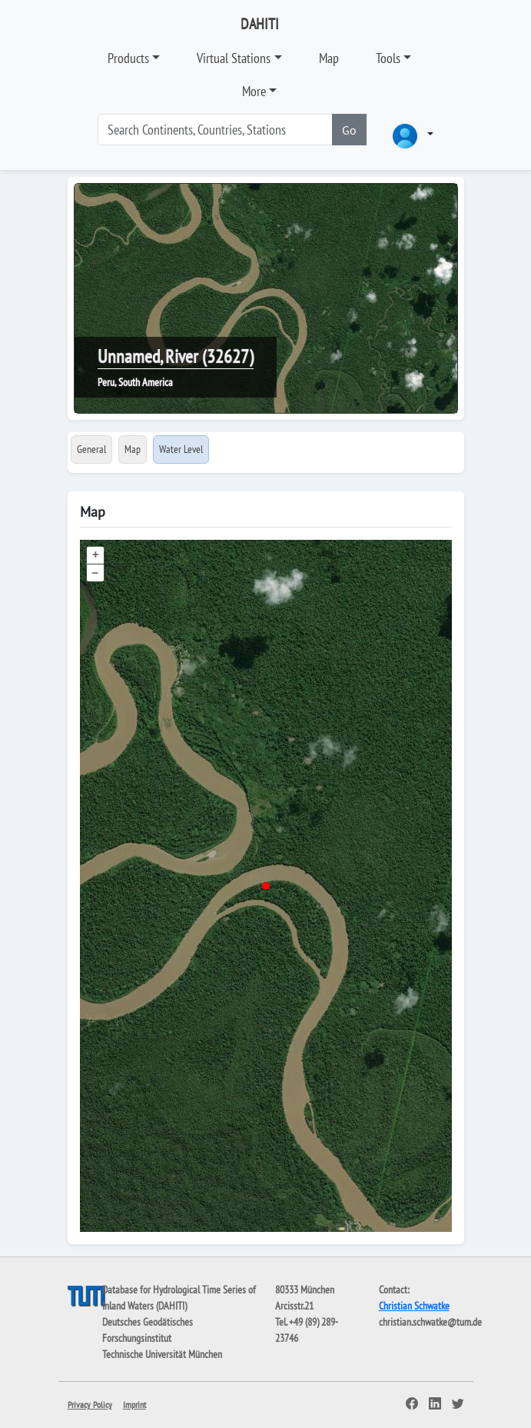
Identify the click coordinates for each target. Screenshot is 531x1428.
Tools (388, 58)
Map (329, 58)
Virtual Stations (233, 58)
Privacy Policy (90, 1404)
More (254, 91)
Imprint (134, 1404)
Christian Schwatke (414, 1306)
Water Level (181, 449)
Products (128, 58)
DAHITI (260, 24)
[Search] (215, 129)
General (91, 449)
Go (349, 130)
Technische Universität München (162, 1354)
